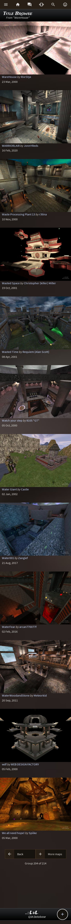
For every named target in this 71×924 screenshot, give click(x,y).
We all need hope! (13, 833)
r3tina (43, 214)
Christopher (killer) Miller (40, 283)
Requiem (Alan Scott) (36, 352)
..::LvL (32, 912)
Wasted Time (10, 352)
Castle (25, 489)
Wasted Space (11, 283)
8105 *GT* (33, 420)
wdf (4, 764)
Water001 (8, 558)
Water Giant (9, 489)
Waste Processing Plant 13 (18, 214)
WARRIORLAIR (11, 145)
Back (20, 854)
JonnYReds (31, 145)
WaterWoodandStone (16, 695)
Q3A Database (37, 917)
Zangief (23, 558)
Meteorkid (40, 695)
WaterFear (8, 627)
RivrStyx (26, 77)
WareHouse (9, 77)
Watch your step (12, 420)
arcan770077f (28, 627)
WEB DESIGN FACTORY (25, 764)
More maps (55, 854)
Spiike (33, 833)
